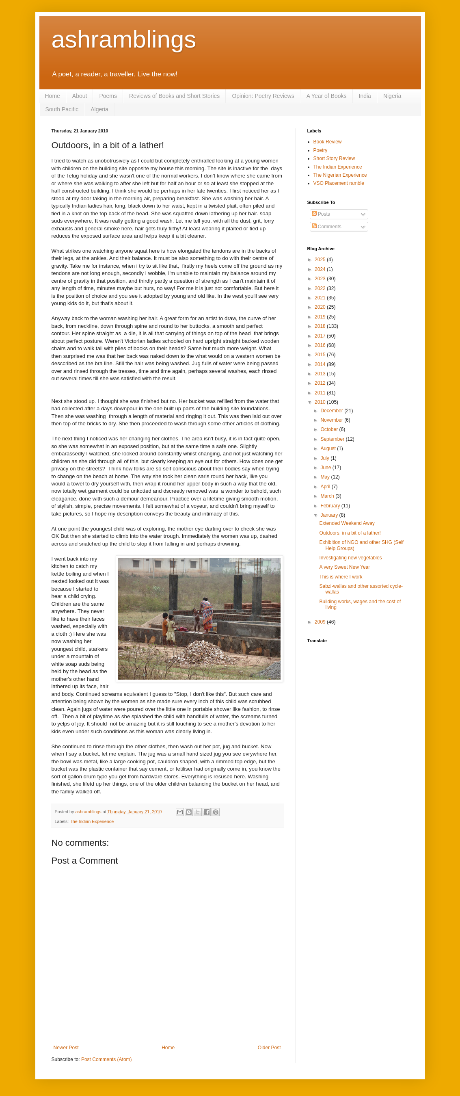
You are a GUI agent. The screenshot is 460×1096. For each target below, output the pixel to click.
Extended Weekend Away (346, 523)
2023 (321, 279)
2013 (321, 374)
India (365, 96)
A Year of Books (327, 96)
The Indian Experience (92, 821)
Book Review (327, 142)
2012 (321, 383)
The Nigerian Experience (340, 175)
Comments (326, 227)
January (329, 515)
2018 (321, 326)
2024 (321, 269)
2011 (321, 393)
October (329, 429)
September (333, 439)
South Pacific (62, 109)
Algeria (99, 109)
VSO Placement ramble (338, 183)
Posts (321, 214)
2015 (321, 354)
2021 (321, 298)
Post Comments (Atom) (106, 1059)
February (330, 506)
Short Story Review (334, 158)
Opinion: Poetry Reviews (263, 96)
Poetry (320, 150)
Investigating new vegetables (350, 558)
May (325, 477)
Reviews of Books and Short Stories (174, 96)
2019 (321, 317)
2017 (321, 336)
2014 (321, 364)
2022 (321, 288)
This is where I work (340, 577)
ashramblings (124, 39)
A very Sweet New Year (344, 567)
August (328, 448)
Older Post (269, 1048)
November (332, 420)
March (327, 496)
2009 (321, 622)
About (79, 96)
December (332, 411)
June (326, 467)
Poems (108, 96)
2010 (321, 402)
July (325, 458)
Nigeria (392, 96)
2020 (321, 307)
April (325, 487)
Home (52, 96)
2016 (321, 345)
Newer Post (66, 1048)
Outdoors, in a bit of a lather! (349, 533)
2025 (321, 259)
